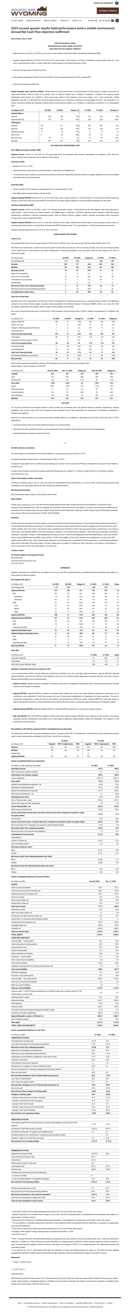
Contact (64, 20)
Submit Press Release (49, 1303)
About (20, 1303)
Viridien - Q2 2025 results (22, 1262)
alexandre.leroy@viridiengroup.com (23, 561)
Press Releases (33, 20)
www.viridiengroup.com (63, 454)
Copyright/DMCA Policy (84, 1303)
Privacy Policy (100, 1303)
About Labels (50, 20)
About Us (76, 20)
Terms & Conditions (66, 1303)
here (55, 464)
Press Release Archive (32, 1303)
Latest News (17, 20)
